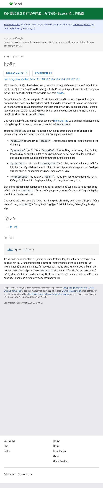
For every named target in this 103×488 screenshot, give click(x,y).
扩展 (15, 56)
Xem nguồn (43, 73)
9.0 (43, 79)
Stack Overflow (60, 461)
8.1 (78, 79)
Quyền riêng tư (25, 474)
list (10, 249)
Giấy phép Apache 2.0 (71, 291)
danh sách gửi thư (81, 24)
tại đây (60, 93)
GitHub (7, 451)
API (22, 56)
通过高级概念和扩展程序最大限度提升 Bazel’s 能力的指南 (44, 13)
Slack (56, 456)
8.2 (73, 79)
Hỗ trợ (56, 446)
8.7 (48, 79)
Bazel (6, 56)
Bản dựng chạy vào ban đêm (19, 79)
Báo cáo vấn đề (17, 73)
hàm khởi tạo (61, 120)
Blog (6, 446)
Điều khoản (9, 474)
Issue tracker (59, 451)
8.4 (63, 79)
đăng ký (31, 28)
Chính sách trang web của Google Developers (48, 294)
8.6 (53, 79)
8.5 (58, 79)
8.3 (68, 79)
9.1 (38, 79)
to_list (13, 227)
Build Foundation (12, 24)
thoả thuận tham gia (14, 28)
